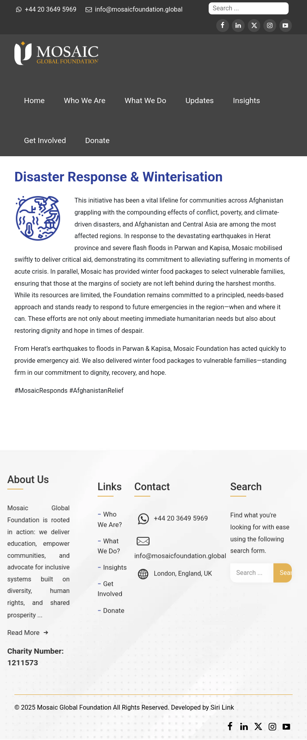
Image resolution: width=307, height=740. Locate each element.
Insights (246, 100)
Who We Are (85, 100)
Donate (97, 140)
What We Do (145, 100)
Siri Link (222, 707)
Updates (199, 100)
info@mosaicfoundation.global (180, 569)
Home (34, 100)
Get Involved (45, 140)
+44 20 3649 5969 (180, 531)
